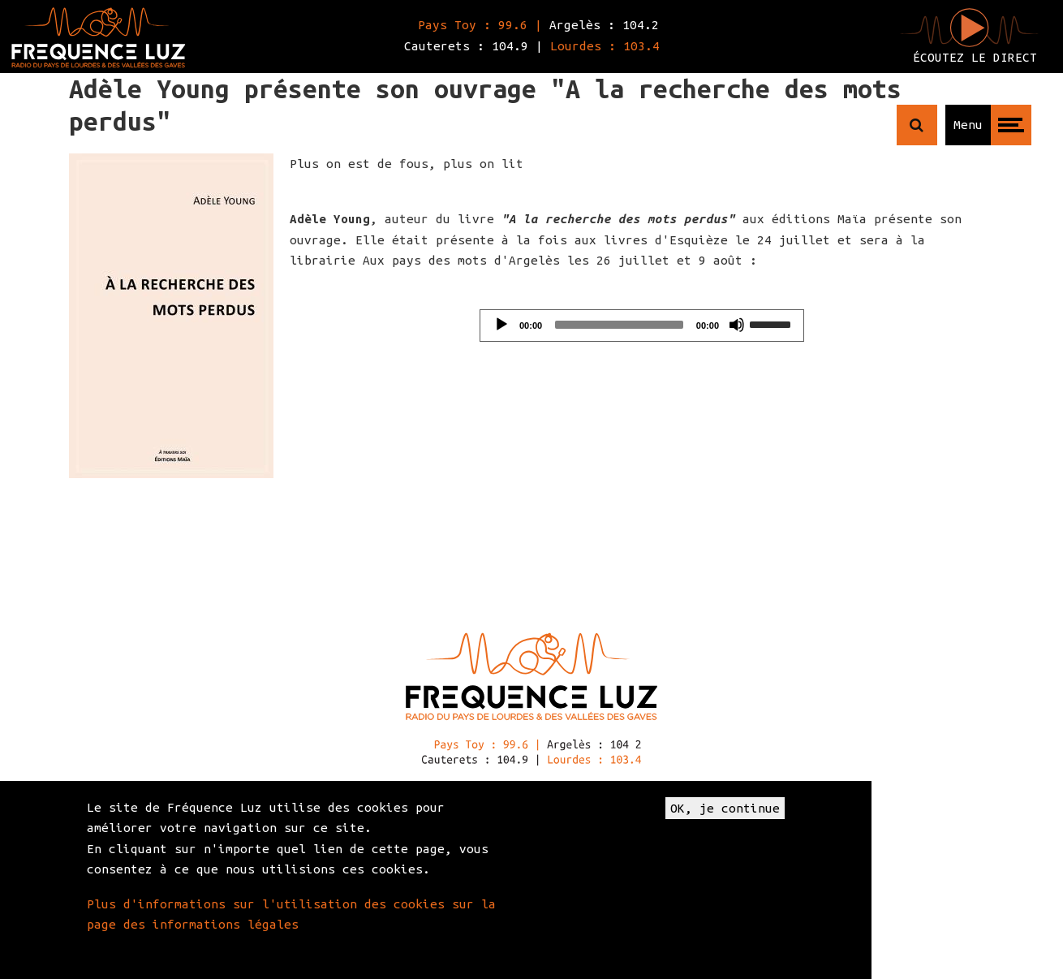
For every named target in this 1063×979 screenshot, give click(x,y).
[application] (642, 325)
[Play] (501, 325)
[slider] (619, 325)
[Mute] (737, 325)
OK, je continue (725, 808)
